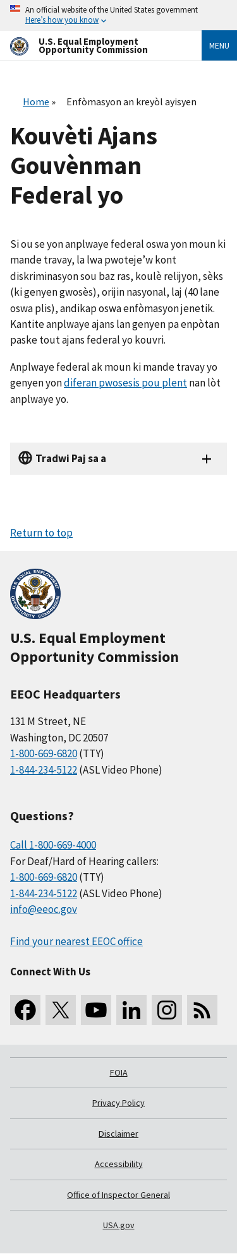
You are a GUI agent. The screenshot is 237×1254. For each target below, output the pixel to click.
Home (36, 101)
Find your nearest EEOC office (76, 941)
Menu (219, 45)
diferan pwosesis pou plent (125, 383)
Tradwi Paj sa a (70, 458)
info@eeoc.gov (43, 909)
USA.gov (119, 1225)
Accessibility (119, 1164)
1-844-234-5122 (43, 770)
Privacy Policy (118, 1102)
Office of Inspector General (118, 1194)
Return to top (41, 533)
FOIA (119, 1072)
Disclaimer (118, 1133)
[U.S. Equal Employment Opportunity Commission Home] (90, 46)
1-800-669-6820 (43, 753)
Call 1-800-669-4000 (53, 845)
